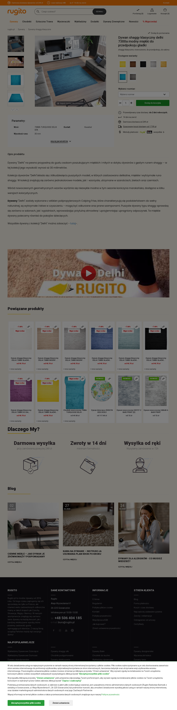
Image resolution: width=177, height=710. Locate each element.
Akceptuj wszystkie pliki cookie (26, 703)
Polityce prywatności (110, 694)
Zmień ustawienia (61, 703)
